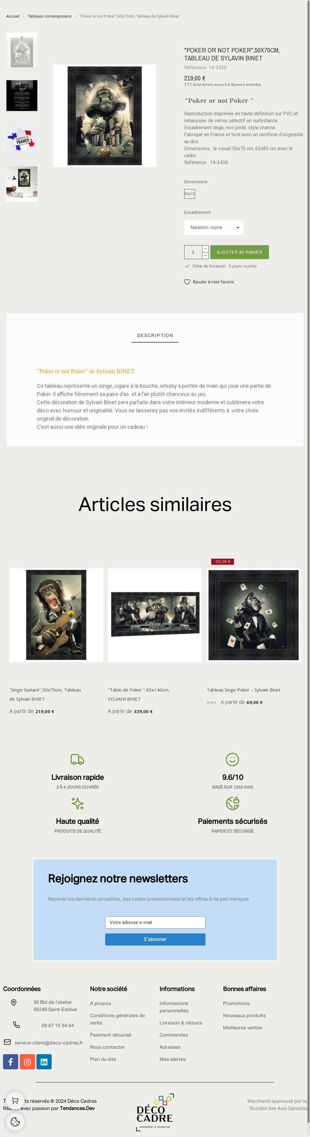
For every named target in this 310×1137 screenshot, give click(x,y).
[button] (209, 282)
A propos (100, 1003)
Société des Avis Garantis (278, 1108)
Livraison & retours (181, 1023)
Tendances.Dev (77, 1108)
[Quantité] (193, 252)
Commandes (174, 1035)
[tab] (155, 335)
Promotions (236, 1003)
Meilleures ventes (242, 1028)
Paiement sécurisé (110, 1035)
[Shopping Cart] (15, 1100)
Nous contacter (107, 1047)
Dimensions (196, 182)
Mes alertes (173, 1059)
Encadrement (197, 212)
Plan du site (103, 1059)
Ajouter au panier (240, 252)
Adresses (170, 1047)
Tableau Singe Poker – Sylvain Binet (244, 690)
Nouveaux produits (244, 1015)
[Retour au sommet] (15, 1122)
